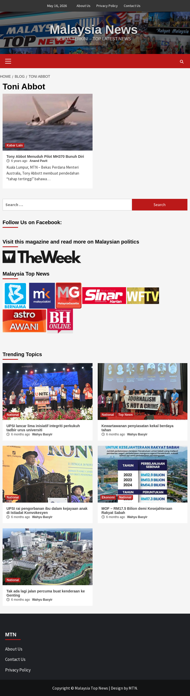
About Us (83, 5)
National (13, 414)
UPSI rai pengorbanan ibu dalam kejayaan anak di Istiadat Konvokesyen (46, 510)
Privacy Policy (107, 5)
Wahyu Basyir (42, 434)
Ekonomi (108, 497)
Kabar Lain (15, 145)
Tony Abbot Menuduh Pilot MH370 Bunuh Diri (45, 156)
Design (117, 687)
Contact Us (132, 5)
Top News (125, 414)
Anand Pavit (38, 160)
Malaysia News (93, 29)
